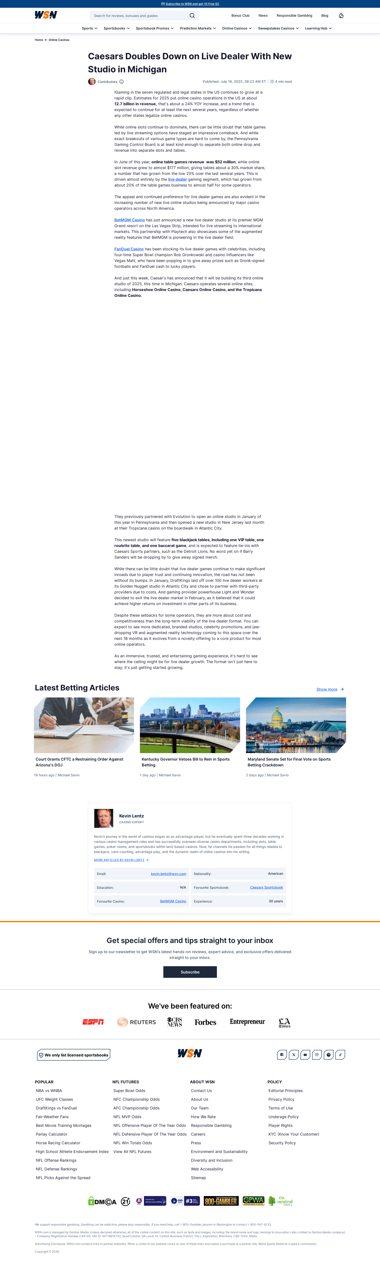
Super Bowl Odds (129, 1093)
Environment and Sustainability (219, 1154)
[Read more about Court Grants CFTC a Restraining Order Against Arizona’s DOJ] (84, 762)
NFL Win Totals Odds (132, 1145)
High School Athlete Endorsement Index (72, 1154)
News (263, 15)
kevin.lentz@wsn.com (168, 876)
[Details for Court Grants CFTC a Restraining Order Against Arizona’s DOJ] (84, 725)
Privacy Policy (281, 1102)
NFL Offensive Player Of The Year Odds (149, 1128)
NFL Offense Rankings (56, 1162)
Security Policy (282, 1145)
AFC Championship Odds (136, 1110)
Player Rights (281, 1128)
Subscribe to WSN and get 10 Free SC (192, 4)
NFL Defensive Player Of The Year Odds (150, 1136)
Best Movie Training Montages (63, 1128)
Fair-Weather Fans (52, 1119)
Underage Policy (284, 1119)
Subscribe (190, 974)
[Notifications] (341, 15)
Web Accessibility (207, 1171)
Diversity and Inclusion (211, 1162)
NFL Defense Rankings (56, 1171)
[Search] (192, 15)
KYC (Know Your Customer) (294, 1136)
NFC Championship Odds (136, 1102)
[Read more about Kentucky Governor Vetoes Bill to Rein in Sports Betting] (190, 762)
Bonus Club (240, 15)
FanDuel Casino (129, 249)
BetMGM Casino (129, 219)
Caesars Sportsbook (266, 890)
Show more (331, 689)
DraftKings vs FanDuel (56, 1110)
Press (196, 1145)
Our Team (200, 1110)
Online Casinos (59, 40)
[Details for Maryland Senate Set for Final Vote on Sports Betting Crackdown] (296, 725)
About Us (199, 1102)
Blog (324, 15)
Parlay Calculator (51, 1136)
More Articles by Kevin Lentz (121, 862)
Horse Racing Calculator (58, 1145)
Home (39, 40)
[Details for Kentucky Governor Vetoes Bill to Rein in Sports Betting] (190, 725)
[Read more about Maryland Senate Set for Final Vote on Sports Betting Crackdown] (296, 762)
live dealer (177, 179)
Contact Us (201, 1093)
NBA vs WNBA (49, 1093)
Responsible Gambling (294, 15)
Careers (198, 1136)
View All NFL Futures (132, 1154)
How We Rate (203, 1119)
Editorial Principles (286, 1093)
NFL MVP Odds (127, 1119)
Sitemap (198, 1180)
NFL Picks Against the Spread (63, 1180)
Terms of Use (281, 1110)
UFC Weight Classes (54, 1102)
